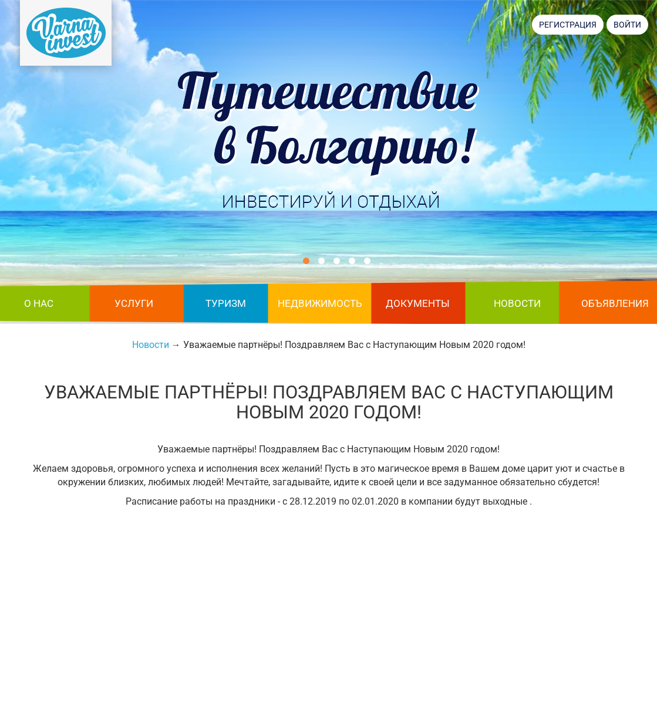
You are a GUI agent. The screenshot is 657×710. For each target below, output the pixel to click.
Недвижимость (320, 303)
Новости (517, 303)
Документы (418, 303)
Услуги (133, 303)
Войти (627, 24)
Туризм (225, 303)
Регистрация (568, 24)
